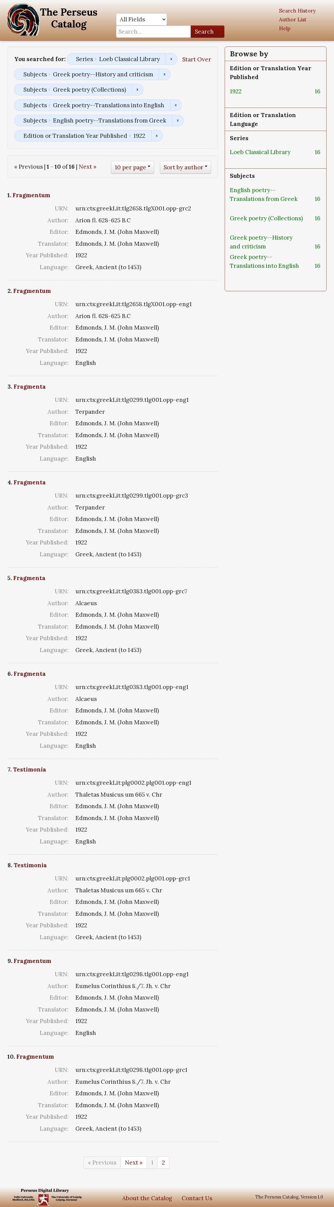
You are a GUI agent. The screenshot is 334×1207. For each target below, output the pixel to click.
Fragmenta (30, 386)
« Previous (102, 1162)
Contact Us (197, 1198)
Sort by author (183, 167)
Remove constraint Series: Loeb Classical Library (171, 59)
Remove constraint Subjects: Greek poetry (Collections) (137, 89)
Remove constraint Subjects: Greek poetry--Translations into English (175, 105)
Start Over (196, 59)
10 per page (130, 167)
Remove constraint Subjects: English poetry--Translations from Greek (177, 120)
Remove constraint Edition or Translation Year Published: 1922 (156, 135)
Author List (293, 19)
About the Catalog (147, 1198)
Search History (297, 10)
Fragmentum (31, 195)
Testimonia (29, 769)
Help (285, 28)
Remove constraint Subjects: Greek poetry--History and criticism (164, 74)
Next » (87, 166)
